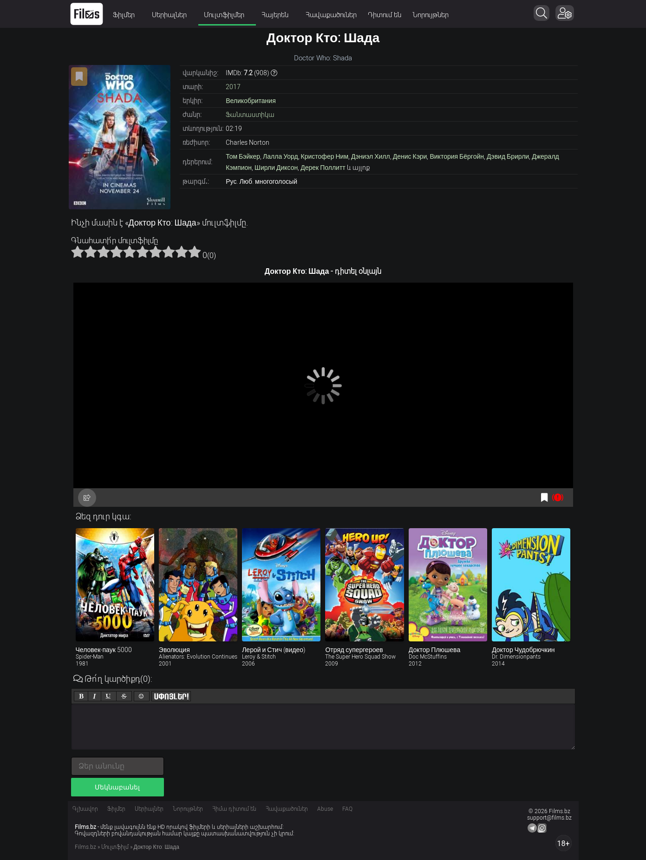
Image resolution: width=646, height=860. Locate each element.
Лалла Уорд (280, 156)
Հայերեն (277, 15)
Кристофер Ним (324, 156)
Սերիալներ (172, 15)
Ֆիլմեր (127, 15)
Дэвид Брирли (508, 156)
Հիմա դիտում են (234, 809)
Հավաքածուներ (331, 15)
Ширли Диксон (276, 167)
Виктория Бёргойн (457, 156)
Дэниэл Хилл (370, 156)
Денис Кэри (410, 156)
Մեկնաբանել (117, 787)
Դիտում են (384, 15)
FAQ (347, 809)
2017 (233, 87)
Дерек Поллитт (323, 167)
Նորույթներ (430, 15)
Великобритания (251, 100)
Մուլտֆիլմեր (227, 15)
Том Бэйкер (243, 156)
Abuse (325, 809)
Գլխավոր (85, 809)
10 (194, 251)
